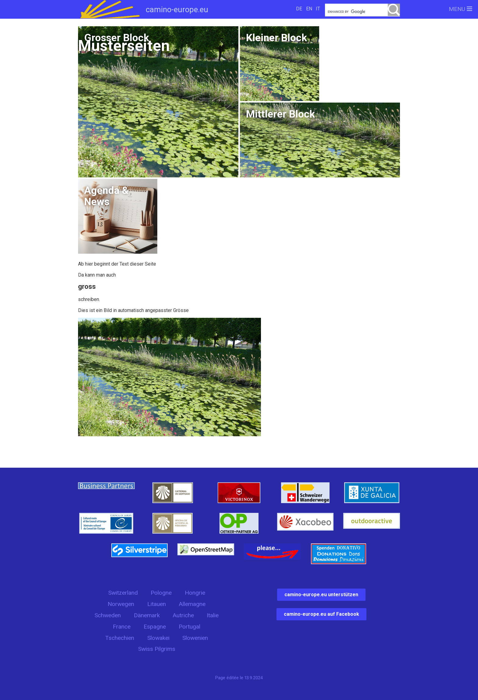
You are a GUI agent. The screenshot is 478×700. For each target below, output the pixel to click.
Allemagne (192, 604)
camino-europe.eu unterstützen (321, 594)
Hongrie (195, 592)
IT (318, 9)
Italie (213, 615)
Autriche (183, 615)
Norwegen (121, 604)
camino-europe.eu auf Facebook (321, 614)
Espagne (155, 626)
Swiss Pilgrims (156, 648)
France (121, 626)
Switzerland (123, 592)
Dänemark (147, 615)
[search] (362, 12)
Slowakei (158, 637)
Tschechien (119, 637)
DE (299, 9)
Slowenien (195, 637)
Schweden (108, 615)
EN (309, 9)
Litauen (156, 604)
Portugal (189, 626)
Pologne (161, 592)
